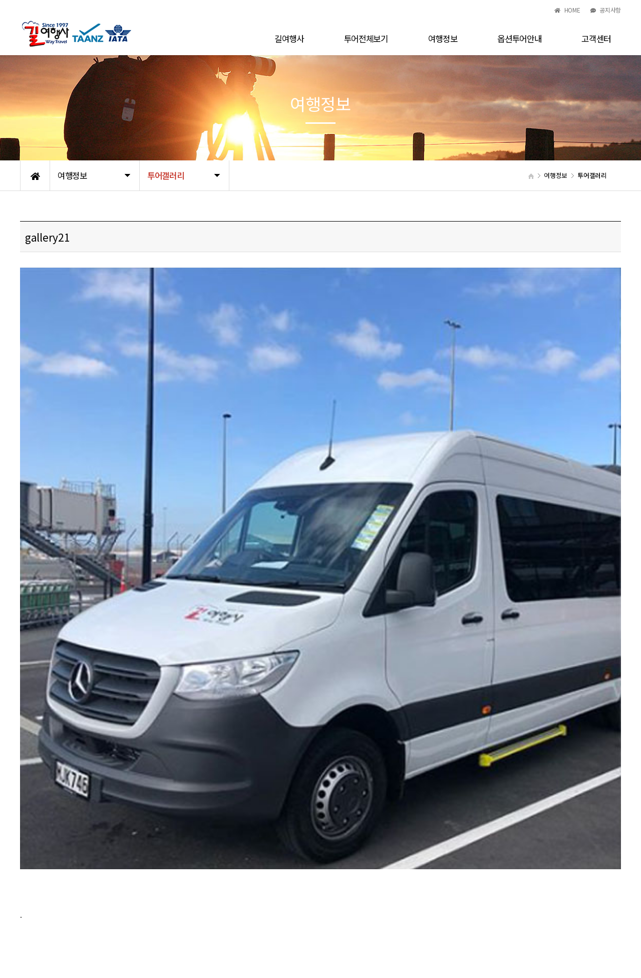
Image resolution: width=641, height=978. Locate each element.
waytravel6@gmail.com (323, 930)
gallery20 (78, 761)
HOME (567, 10)
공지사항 (605, 10)
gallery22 (78, 788)
